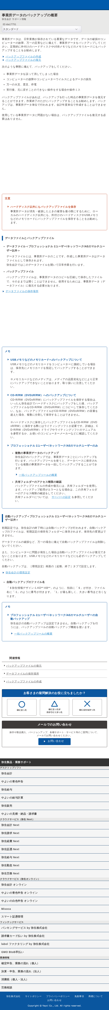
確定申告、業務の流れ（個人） (20, 963)
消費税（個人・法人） (15, 979)
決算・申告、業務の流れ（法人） (21, 971)
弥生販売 (6, 805)
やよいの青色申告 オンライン (19, 892)
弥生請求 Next (10, 833)
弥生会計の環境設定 (18, 572)
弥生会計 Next (10, 825)
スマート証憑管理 (12, 916)
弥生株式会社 (13, 996)
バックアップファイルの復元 (23, 59)
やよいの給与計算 (12, 797)
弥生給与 (6, 789)
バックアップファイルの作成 (23, 56)
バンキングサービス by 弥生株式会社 (24, 927)
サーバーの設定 (61, 497)
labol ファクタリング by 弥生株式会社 (25, 943)
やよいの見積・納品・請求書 (19, 813)
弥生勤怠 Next (10, 865)
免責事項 (79, 996)
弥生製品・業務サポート (16, 762)
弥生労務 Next (10, 873)
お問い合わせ (56, 740)
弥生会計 (6, 773)
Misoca (6, 908)
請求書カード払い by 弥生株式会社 (23, 935)
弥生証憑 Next (10, 849)
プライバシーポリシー (58, 996)
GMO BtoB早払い (12, 952)
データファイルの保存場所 (22, 291)
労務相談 (6, 987)
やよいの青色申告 (12, 781)
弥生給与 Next (10, 857)
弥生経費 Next (10, 841)
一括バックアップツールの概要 (38, 474)
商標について (96, 996)
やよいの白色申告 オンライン (19, 900)
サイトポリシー (33, 996)
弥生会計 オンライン (14, 884)
